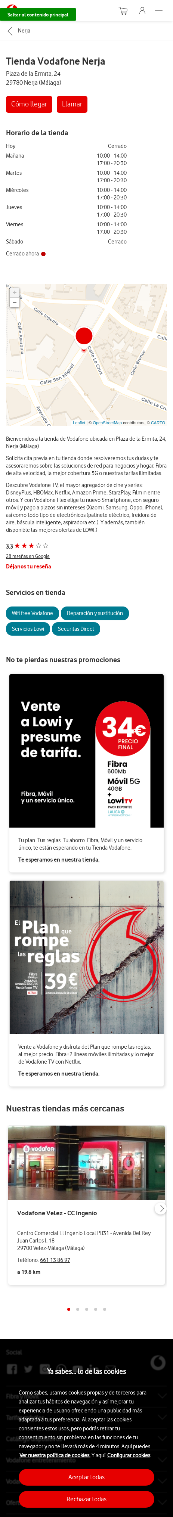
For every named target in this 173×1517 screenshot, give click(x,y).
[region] (86, 1431)
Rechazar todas (86, 1499)
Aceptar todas (86, 1477)
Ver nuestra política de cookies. (54, 1455)
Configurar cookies (128, 1455)
